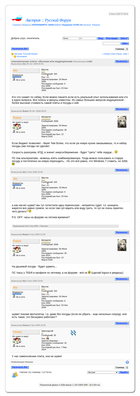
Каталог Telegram (92, 25)
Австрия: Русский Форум (25, 54)
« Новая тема (108, 54)
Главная (16, 25)
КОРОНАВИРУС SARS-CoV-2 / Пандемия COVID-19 (57, 25)
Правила (26, 25)
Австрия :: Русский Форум (48, 20)
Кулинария (22, 56)
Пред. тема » (123, 54)
